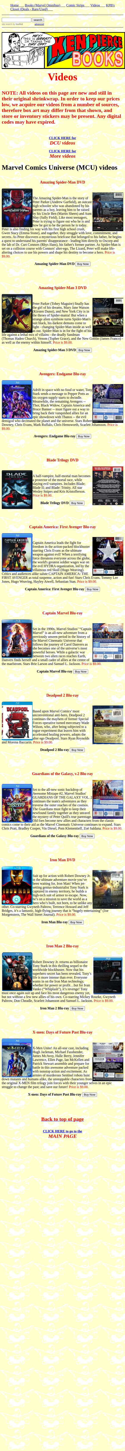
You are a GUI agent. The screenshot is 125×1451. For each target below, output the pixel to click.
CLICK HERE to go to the (62, 1131)
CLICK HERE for (62, 138)
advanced (39, 24)
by (18, 24)
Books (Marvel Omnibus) (45, 5)
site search (7, 24)
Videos (97, 5)
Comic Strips (78, 5)
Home (17, 5)
